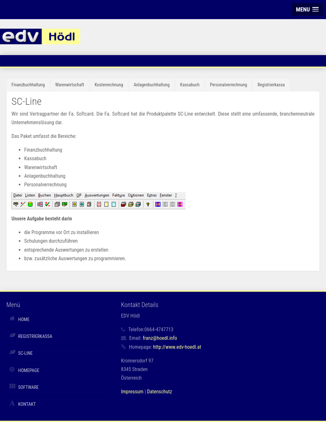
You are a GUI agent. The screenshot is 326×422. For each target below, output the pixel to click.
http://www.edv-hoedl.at (177, 347)
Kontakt (27, 404)
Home (24, 319)
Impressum (132, 392)
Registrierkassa (271, 84)
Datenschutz (159, 392)
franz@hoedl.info (160, 338)
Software (28, 387)
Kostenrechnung (109, 84)
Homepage (28, 370)
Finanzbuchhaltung (28, 84)
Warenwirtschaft (69, 84)
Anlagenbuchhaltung (152, 84)
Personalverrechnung (228, 84)
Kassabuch (190, 84)
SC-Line (25, 353)
